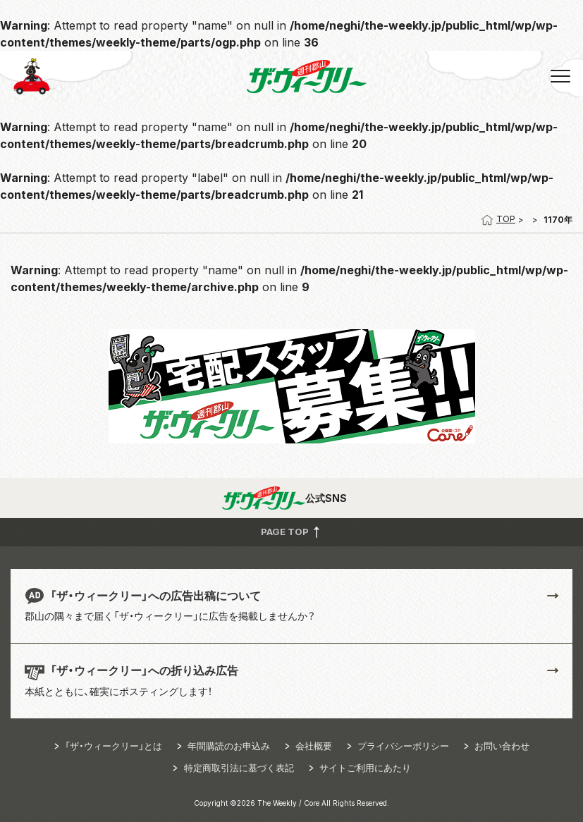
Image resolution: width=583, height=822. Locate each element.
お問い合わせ (501, 746)
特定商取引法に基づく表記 (239, 767)
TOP (498, 219)
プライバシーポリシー (403, 746)
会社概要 (313, 746)
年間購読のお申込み (229, 746)
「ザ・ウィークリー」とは (113, 746)
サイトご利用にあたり (365, 767)
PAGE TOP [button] (291, 531)
